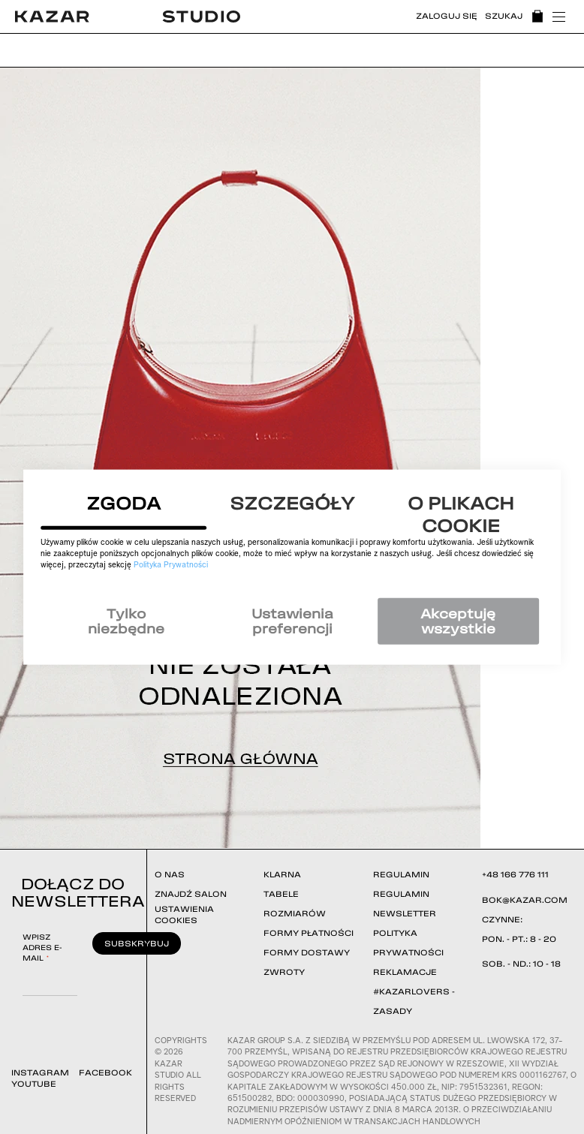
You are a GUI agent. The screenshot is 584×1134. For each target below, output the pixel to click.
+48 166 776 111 (515, 874)
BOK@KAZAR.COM (524, 899)
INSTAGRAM (40, 1072)
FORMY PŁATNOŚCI (308, 932)
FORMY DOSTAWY (306, 952)
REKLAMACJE (405, 971)
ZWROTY (284, 971)
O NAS (170, 874)
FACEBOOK (105, 1072)
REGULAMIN (401, 874)
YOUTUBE (33, 1083)
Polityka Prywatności (171, 565)
